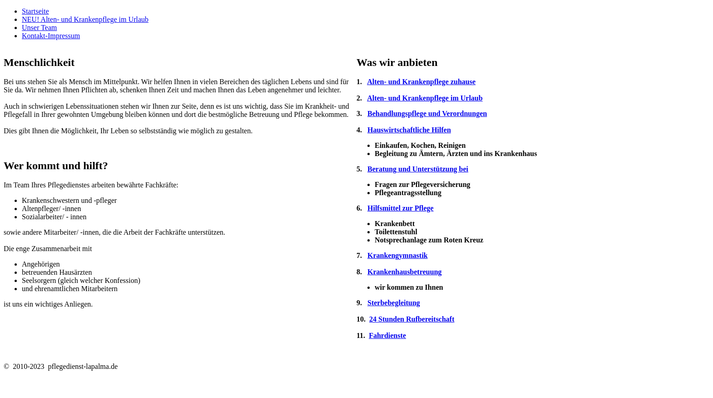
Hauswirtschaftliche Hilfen (409, 130)
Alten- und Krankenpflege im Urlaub (424, 98)
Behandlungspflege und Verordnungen (427, 113)
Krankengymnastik (397, 255)
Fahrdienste (387, 335)
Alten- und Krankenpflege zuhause (421, 82)
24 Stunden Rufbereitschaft (411, 319)
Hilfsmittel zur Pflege (400, 208)
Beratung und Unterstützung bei (417, 169)
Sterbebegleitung (393, 303)
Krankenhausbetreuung (404, 272)
